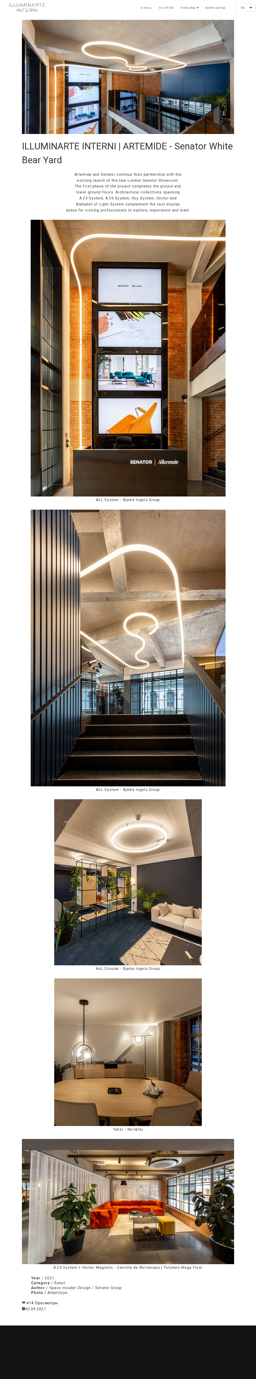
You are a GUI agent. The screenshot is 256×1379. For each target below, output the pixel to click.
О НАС (146, 7)
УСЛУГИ (166, 7)
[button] (245, 7)
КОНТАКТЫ (215, 7)
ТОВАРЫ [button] (190, 7)
